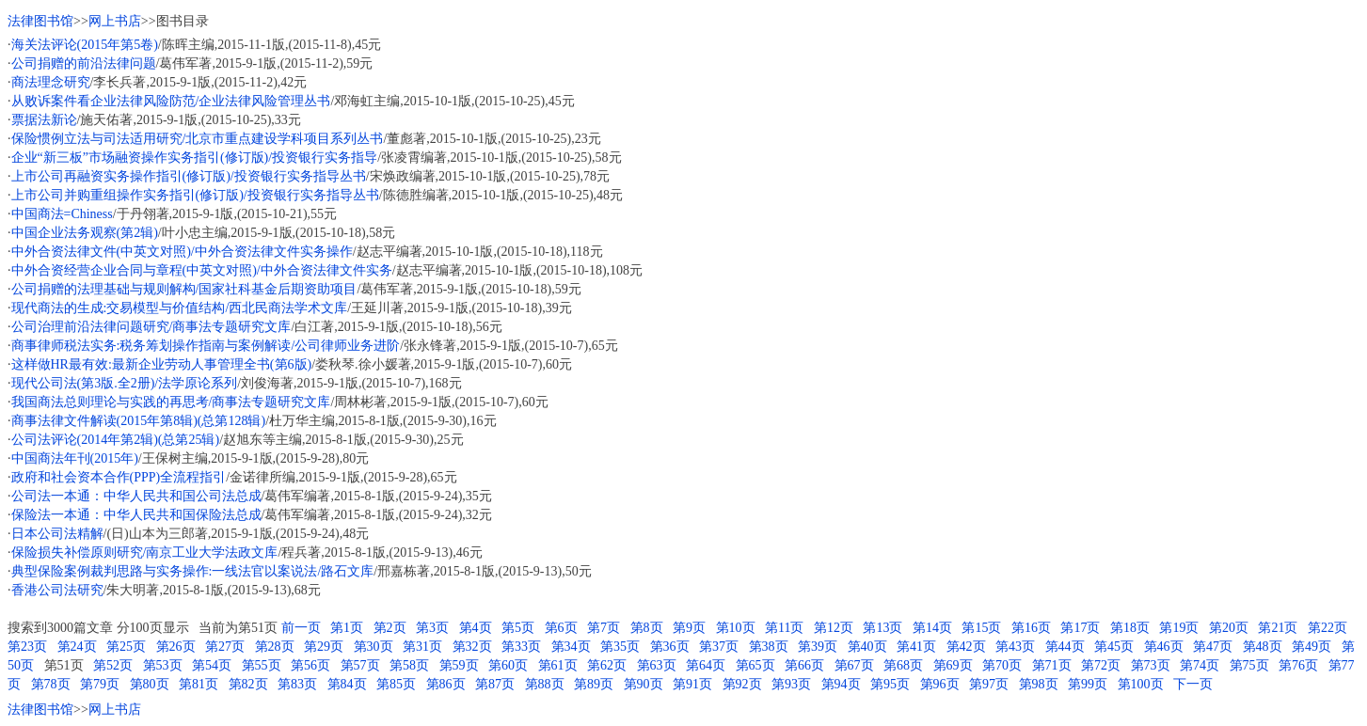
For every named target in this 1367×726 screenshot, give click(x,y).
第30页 (373, 646)
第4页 (475, 628)
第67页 (854, 665)
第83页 (297, 684)
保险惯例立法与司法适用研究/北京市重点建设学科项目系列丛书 (197, 139)
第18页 (1130, 628)
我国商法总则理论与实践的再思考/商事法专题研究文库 (171, 402)
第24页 (77, 646)
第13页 (882, 628)
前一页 (301, 628)
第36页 (670, 646)
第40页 (867, 646)
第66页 (804, 665)
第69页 (953, 665)
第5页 (517, 628)
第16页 (1031, 628)
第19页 (1179, 628)
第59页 (459, 665)
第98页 (1038, 684)
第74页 (1199, 665)
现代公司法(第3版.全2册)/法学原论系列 (124, 383)
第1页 (346, 628)
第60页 (508, 665)
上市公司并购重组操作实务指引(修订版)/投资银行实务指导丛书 (195, 195)
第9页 (689, 628)
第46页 (1164, 646)
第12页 (833, 628)
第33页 (521, 646)
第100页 (1141, 684)
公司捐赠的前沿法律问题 (83, 63)
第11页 (784, 628)
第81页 (198, 684)
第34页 (571, 646)
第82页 (248, 684)
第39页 (817, 646)
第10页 (735, 628)
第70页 (1002, 665)
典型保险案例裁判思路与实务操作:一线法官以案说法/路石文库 (192, 571)
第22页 (1327, 628)
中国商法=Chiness (62, 214)
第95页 (890, 684)
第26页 (176, 646)
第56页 (310, 665)
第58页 (409, 665)
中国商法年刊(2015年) (74, 458)
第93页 (791, 684)
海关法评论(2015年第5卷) (84, 45)
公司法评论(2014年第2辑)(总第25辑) (115, 440)
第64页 (705, 665)
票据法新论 (44, 120)
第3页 (432, 628)
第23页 (27, 646)
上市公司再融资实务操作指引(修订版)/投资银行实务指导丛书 (188, 176)
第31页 (422, 646)
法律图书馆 (40, 21)
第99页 (1087, 684)
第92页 (742, 684)
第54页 (211, 665)
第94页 (841, 684)
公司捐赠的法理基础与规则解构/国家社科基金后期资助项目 (184, 289)
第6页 (561, 628)
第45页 (1114, 646)
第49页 (1311, 646)
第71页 (1052, 665)
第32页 (472, 646)
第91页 (692, 684)
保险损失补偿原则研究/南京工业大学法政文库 (144, 552)
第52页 (113, 665)
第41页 (916, 646)
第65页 (755, 665)
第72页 (1101, 665)
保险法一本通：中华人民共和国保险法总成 (136, 515)
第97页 (989, 684)
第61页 (558, 665)
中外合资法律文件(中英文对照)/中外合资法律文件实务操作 (182, 252)
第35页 (620, 646)
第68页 (903, 665)
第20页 (1228, 628)
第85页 (396, 684)
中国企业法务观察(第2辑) (84, 233)
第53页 (163, 665)
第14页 (932, 628)
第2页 (390, 628)
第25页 (126, 646)
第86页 (446, 684)
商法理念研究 (50, 82)
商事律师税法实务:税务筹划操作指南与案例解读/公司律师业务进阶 (206, 346)
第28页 (274, 646)
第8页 (646, 628)
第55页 (261, 665)
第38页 (768, 646)
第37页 (719, 646)
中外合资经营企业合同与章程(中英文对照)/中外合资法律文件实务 (201, 270)
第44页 (1065, 646)
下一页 (1193, 684)
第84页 (347, 684)
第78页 (51, 684)
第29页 (323, 646)
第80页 (149, 684)
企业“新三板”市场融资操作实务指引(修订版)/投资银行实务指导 (194, 157)
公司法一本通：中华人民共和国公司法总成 (136, 496)
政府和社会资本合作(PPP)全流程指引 (119, 477)
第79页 (99, 684)
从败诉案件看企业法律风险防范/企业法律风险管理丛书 (171, 101)
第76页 (1298, 665)
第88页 (544, 684)
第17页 (1080, 628)
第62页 (607, 665)
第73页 (1150, 665)
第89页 (593, 684)
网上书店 (114, 21)
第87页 (495, 684)
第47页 (1212, 646)
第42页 (966, 646)
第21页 (1277, 628)
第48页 (1262, 646)
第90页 (643, 684)
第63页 (656, 665)
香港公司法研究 (57, 590)
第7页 (603, 628)
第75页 (1249, 665)
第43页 (1015, 646)
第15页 (981, 628)
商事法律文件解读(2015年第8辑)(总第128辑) (138, 421)
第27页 (225, 646)
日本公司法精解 (57, 534)
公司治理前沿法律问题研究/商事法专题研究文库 (151, 327)
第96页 (940, 684)
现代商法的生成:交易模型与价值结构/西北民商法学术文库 (179, 308)
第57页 (360, 665)
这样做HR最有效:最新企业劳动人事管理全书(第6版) (161, 364)
